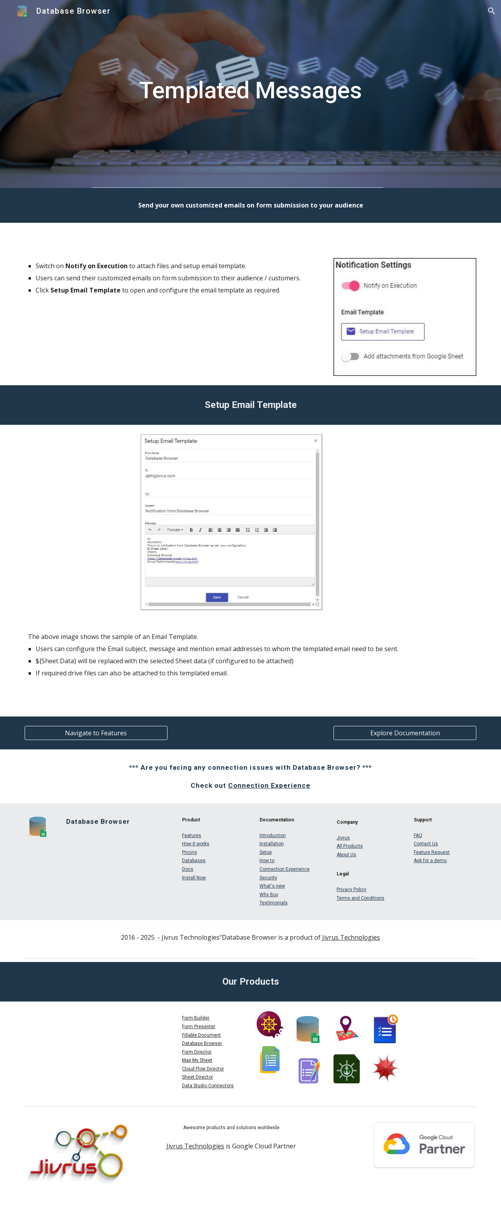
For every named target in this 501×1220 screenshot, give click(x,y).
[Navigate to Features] (96, 733)
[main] (250, 94)
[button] (491, 11)
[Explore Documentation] (405, 733)
